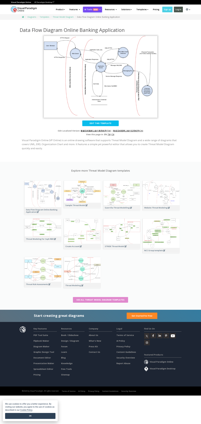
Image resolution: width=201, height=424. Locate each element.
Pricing (156, 9)
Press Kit (93, 346)
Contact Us (94, 352)
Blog (63, 357)
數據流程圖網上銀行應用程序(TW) (96, 130)
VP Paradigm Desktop (44, 2)
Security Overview (125, 357)
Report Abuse (123, 363)
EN (105, 134)
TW (109, 134)
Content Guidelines (126, 352)
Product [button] (60, 9)
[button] (75, 9)
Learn (64, 352)
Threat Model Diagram (63, 17)
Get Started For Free (142, 315)
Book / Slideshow (69, 335)
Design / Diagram (70, 340)
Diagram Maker (41, 346)
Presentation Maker (43, 363)
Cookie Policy (26, 410)
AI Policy (120, 340)
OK (30, 416)
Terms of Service (125, 335)
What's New (95, 340)
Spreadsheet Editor (43, 369)
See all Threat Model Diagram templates (100, 299)
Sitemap (65, 374)
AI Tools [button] (92, 9)
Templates (44, 17)
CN (112, 134)
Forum (64, 346)
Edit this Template (100, 123)
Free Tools (66, 369)
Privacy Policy (123, 346)
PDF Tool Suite (40, 335)
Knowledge (66, 363)
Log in (178, 9)
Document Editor (42, 357)
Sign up (167, 9)
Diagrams (31, 17)
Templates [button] (142, 9)
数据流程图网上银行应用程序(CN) (128, 130)
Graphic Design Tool (43, 352)
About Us (93, 335)
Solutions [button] (126, 9)
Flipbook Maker (41, 340)
